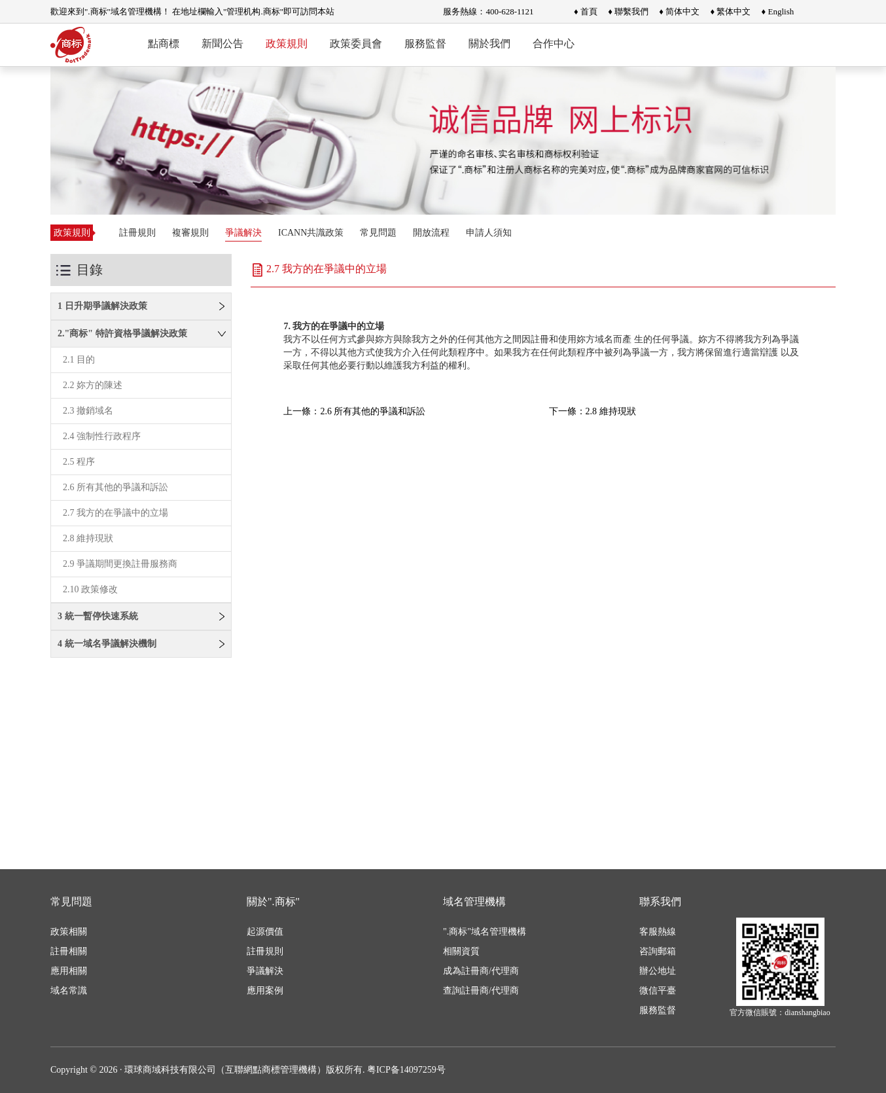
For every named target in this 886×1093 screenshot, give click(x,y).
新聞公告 (222, 43)
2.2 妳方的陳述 (92, 385)
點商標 (163, 43)
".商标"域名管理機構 (484, 932)
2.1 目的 (79, 360)
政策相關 (68, 932)
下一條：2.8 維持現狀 (592, 411)
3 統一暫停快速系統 (98, 616)
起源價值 (265, 932)
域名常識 (68, 990)
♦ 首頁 (585, 11)
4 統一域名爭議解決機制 (107, 644)
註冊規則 (137, 233)
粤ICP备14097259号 (406, 1070)
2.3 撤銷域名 (88, 411)
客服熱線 (657, 932)
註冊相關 (68, 951)
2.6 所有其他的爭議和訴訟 (115, 487)
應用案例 (265, 990)
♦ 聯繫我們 (628, 11)
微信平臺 (657, 990)
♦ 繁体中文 (730, 11)
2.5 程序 (79, 462)
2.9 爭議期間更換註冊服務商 (120, 564)
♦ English (778, 11)
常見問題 (378, 233)
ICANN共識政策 (311, 233)
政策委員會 (356, 43)
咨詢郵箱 (657, 951)
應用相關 (68, 971)
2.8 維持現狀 (88, 538)
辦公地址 (657, 971)
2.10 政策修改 (90, 589)
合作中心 (554, 43)
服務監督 (425, 43)
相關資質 (461, 951)
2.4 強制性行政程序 (102, 436)
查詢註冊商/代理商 (481, 990)
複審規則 (190, 233)
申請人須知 (489, 233)
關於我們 (489, 43)
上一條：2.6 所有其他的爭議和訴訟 (354, 411)
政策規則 (287, 43)
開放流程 (431, 233)
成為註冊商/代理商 (481, 971)
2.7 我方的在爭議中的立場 (115, 513)
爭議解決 (243, 233)
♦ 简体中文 (679, 11)
